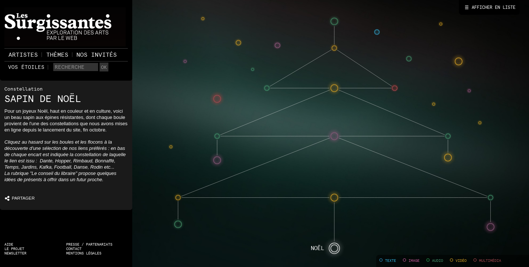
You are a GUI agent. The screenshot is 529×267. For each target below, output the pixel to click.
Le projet (14, 248)
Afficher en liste (493, 7)
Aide (8, 244)
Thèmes (57, 54)
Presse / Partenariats (89, 244)
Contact (74, 248)
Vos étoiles (26, 67)
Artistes (23, 54)
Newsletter (15, 253)
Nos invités (96, 54)
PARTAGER (15, 198)
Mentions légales (83, 253)
